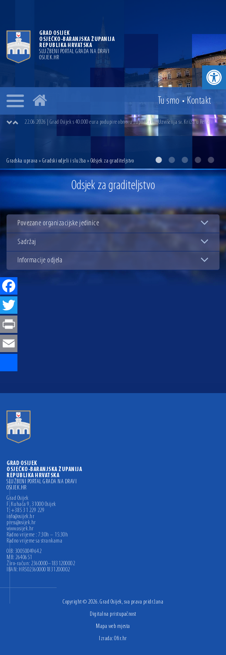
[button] (214, 77)
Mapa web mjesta (113, 626)
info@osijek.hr (20, 517)
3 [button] (184, 160)
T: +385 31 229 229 (25, 511)
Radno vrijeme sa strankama (34, 541)
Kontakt (199, 101)
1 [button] (158, 160)
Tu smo (169, 101)
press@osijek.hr (21, 523)
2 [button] (171, 160)
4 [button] (197, 160)
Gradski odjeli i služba (64, 161)
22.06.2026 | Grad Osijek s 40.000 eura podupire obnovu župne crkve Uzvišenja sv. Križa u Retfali (118, 122)
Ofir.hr (120, 638)
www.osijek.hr (20, 529)
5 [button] (210, 160)
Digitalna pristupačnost (113, 614)
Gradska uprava (22, 161)
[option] (113, 84)
